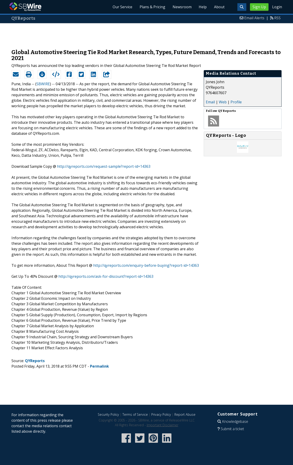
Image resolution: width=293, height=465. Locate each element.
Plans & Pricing (152, 6)
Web (223, 102)
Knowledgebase (235, 421)
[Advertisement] (146, 34)
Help (203, 6)
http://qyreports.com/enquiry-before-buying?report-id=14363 (146, 265)
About (219, 6)
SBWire (25, 6)
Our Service (122, 6)
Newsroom (181, 6)
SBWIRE (43, 83)
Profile (236, 102)
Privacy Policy (161, 414)
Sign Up (259, 6)
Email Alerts (254, 17)
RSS (277, 17)
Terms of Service (135, 414)
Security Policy (108, 414)
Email (210, 102)
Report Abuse (184, 414)
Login (277, 6)
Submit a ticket (232, 428)
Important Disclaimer (162, 425)
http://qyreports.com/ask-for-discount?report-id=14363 (105, 276)
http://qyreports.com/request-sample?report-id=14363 (103, 166)
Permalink (99, 366)
